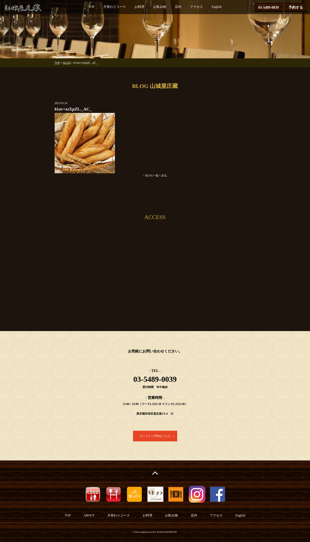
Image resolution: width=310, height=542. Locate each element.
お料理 (139, 6)
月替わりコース (114, 6)
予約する (296, 7)
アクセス (196, 6)
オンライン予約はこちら (155, 436)
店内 (178, 6)
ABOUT (89, 515)
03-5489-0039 (268, 7)
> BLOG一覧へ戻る (155, 175)
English (217, 6)
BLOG (67, 63)
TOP (91, 6)
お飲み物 (159, 6)
